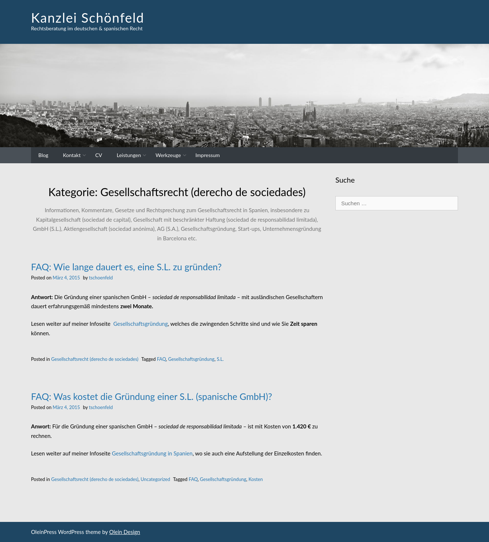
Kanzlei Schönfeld (88, 17)
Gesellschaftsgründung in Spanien (152, 453)
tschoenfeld (101, 277)
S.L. (220, 359)
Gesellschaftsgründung (140, 323)
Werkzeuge (168, 155)
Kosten (256, 479)
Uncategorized (155, 479)
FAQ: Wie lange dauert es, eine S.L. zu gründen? (126, 266)
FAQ (161, 359)
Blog (43, 155)
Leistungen (129, 155)
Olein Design (124, 531)
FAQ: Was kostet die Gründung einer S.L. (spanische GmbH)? (151, 396)
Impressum (208, 155)
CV (98, 155)
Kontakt (72, 155)
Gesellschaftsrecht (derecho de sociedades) (94, 359)
